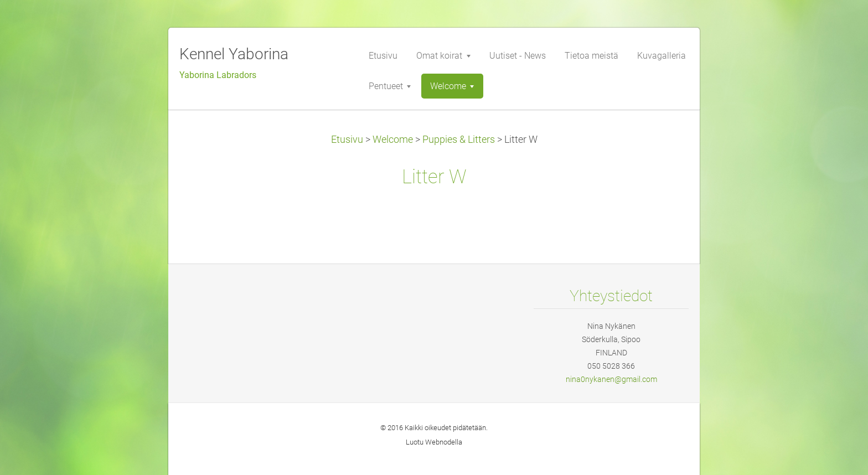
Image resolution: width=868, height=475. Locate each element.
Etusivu (347, 139)
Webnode (440, 442)
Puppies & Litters (458, 139)
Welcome (393, 139)
